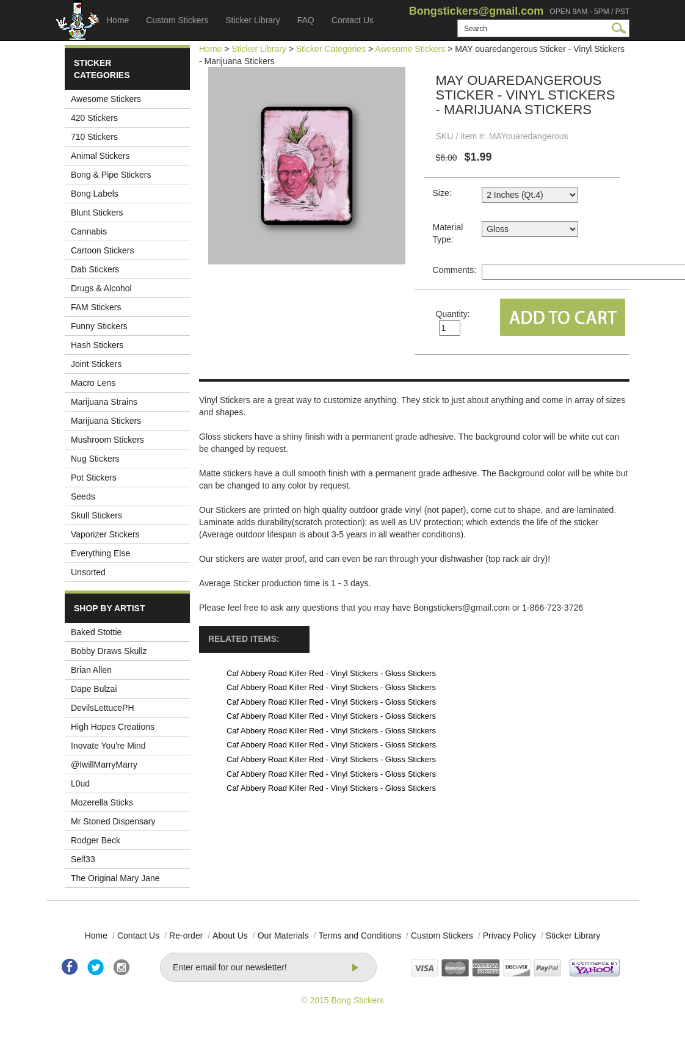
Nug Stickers (95, 458)
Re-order (186, 935)
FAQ (305, 20)
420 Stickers (94, 118)
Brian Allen (91, 670)
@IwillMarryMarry (104, 764)
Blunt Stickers (97, 212)
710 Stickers (94, 137)
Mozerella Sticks (102, 802)
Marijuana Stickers (106, 421)
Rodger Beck (95, 840)
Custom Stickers (177, 20)
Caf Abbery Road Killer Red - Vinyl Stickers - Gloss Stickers (331, 673)
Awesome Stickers (106, 99)
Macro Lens (93, 383)
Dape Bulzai (94, 689)
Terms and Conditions (360, 935)
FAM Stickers (96, 307)
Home (117, 20)
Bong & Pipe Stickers (111, 175)
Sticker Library (252, 20)
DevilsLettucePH (102, 708)
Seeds (83, 496)
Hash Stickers (97, 345)
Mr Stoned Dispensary (113, 821)
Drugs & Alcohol (101, 288)
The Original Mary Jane (115, 878)
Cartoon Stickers (102, 250)
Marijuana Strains (104, 402)
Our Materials (283, 935)
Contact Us (353, 20)
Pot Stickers (94, 477)
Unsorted (88, 572)
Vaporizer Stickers (105, 534)
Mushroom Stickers (107, 440)
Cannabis (89, 231)
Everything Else (100, 553)
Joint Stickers (96, 364)
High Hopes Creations (112, 727)
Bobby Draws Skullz (109, 651)
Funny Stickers (99, 326)
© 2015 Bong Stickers (342, 1000)
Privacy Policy (509, 935)
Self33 (83, 859)
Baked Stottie (96, 632)
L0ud (80, 783)
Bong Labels (94, 193)
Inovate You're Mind (108, 745)
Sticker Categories (331, 49)
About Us (230, 935)
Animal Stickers (100, 156)
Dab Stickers (95, 269)
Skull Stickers (96, 515)
